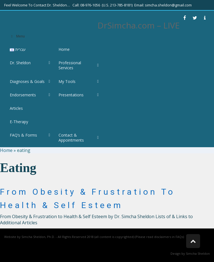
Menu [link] (17, 36)
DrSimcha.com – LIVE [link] (139, 25)
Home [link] (6, 150)
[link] (185, 18)
